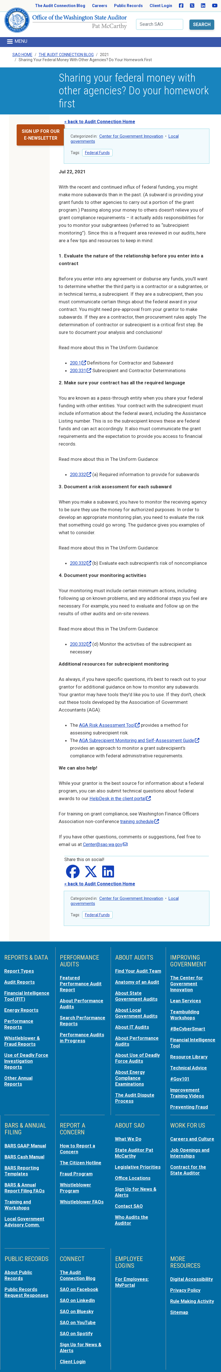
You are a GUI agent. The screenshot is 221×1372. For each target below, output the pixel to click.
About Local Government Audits (137, 1018)
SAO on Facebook (79, 1283)
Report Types (19, 972)
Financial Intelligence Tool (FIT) (22, 999)
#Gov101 (180, 1077)
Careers (99, 5)
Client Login (161, 5)
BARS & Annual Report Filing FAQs (25, 1183)
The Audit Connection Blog (60, 5)
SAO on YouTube (78, 1315)
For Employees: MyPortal (132, 1276)
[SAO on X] (192, 6)
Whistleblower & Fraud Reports (22, 1046)
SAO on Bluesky (77, 1304)
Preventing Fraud (189, 1104)
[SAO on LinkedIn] (203, 6)
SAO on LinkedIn (78, 1294)
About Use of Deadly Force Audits (137, 1062)
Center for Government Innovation (131, 130)
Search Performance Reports (75, 1023)
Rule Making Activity (193, 1295)
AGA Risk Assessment (110, 726)
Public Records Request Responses (27, 1286)
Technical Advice (189, 1066)
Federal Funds (97, 146)
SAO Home (22, 48)
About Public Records (19, 1269)
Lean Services (186, 1001)
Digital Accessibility (192, 1273)
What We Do (128, 1136)
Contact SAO (129, 1201)
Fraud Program (76, 1170)
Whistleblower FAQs (82, 1197)
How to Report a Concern (78, 1145)
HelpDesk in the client (121, 800)
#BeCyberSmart (188, 1028)
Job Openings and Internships (190, 1149)
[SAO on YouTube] (215, 6)
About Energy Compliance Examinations (130, 1081)
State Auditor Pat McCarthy (134, 1149)
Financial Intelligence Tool (188, 1042)
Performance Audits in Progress (82, 1042)
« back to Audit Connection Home (99, 115)
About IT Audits (132, 1032)
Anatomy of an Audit (138, 989)
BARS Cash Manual (26, 1153)
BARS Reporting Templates (22, 1167)
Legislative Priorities (138, 1163)
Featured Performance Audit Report (81, 984)
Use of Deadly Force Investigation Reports (26, 1065)
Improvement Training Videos (187, 1090)
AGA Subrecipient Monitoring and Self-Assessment (142, 742)
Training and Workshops (18, 1200)
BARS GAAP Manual (26, 1143)
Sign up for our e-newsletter (41, 128)
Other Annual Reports (19, 1084)
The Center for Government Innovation (187, 984)
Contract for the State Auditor (188, 1166)
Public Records (128, 5)
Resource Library (189, 1055)
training (141, 823)
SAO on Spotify (77, 1326)
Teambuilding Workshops (185, 1015)
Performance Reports (19, 1029)
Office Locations (133, 1174)
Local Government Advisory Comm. (25, 1216)
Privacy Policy (186, 1284)
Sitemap (179, 1306)
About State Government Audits (137, 1002)
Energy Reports (21, 1016)
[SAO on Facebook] (181, 6)
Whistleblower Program (75, 1183)
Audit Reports (19, 983)
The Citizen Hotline (81, 1159)
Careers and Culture (193, 1136)
